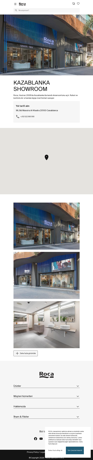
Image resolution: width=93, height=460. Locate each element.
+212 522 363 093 (25, 116)
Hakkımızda (46, 406)
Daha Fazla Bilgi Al (55, 450)
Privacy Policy (33, 452)
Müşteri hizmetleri (46, 396)
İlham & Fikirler (46, 417)
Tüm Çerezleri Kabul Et (75, 450)
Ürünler (46, 386)
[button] (16, 10)
